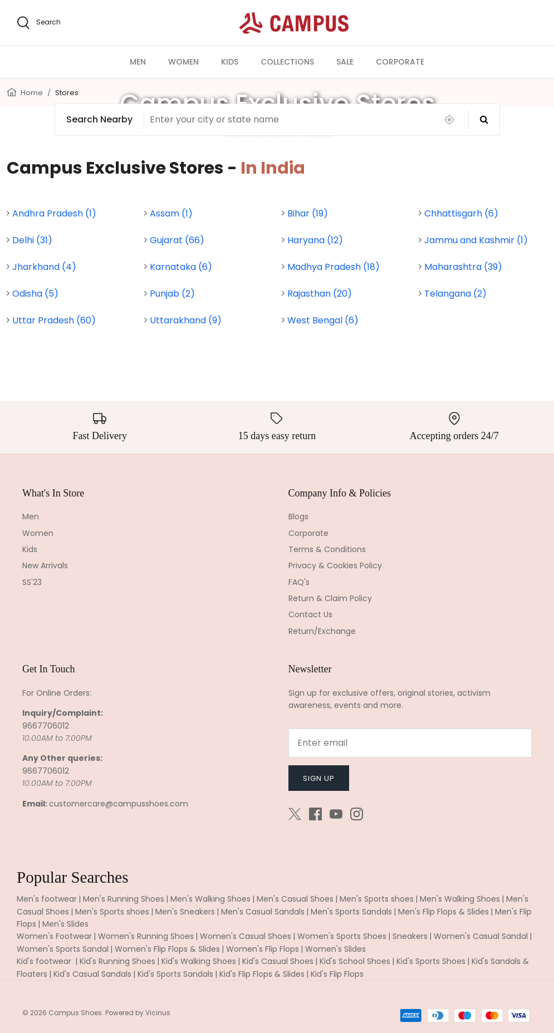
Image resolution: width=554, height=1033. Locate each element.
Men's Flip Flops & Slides (443, 911)
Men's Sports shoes (377, 898)
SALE (345, 61)
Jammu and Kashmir (476, 240)
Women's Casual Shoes (245, 936)
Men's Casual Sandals (263, 911)
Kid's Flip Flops (337, 974)
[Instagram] (356, 814)
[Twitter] (294, 814)
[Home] (12, 91)
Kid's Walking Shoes (198, 961)
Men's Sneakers (185, 911)
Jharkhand (44, 266)
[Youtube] (336, 814)
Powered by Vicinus (137, 1012)
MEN (138, 61)
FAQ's (299, 582)
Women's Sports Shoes (341, 936)
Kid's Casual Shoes (277, 961)
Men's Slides (65, 923)
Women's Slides (335, 949)
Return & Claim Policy (330, 598)
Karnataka (181, 266)
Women (37, 533)
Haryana (315, 240)
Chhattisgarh (461, 213)
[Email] (410, 743)
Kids (29, 549)
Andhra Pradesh (54, 213)
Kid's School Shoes (355, 961)
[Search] (484, 119)
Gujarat (177, 240)
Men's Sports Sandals (351, 911)
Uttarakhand (186, 320)
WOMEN (183, 61)
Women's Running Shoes (146, 936)
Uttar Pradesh (54, 320)
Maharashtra (463, 266)
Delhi (32, 240)
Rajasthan (319, 293)
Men (30, 516)
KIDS (229, 61)
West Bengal (323, 320)
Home (32, 92)
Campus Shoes (75, 1012)
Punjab (172, 293)
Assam (171, 213)
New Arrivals (45, 565)
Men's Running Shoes (123, 898)
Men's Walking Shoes (210, 898)
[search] (39, 22)
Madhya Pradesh (333, 266)
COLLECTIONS (287, 61)
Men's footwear (47, 898)
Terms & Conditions (327, 549)
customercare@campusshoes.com (118, 803)
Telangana (455, 293)
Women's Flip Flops (262, 949)
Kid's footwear (45, 961)
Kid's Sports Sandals (175, 974)
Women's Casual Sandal (481, 936)
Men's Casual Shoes (295, 898)
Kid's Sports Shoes (430, 961)
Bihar (307, 213)
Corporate (308, 533)
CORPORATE (400, 61)
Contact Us (310, 614)
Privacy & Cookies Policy (335, 565)
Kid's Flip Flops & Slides (262, 974)
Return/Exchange (322, 631)
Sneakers (410, 936)
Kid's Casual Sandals (92, 974)
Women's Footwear (54, 936)
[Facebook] (315, 814)
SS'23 (32, 582)
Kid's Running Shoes (117, 961)
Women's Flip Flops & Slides (167, 949)
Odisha (35, 293)
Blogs (298, 516)
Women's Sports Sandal (63, 949)
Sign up (319, 778)
